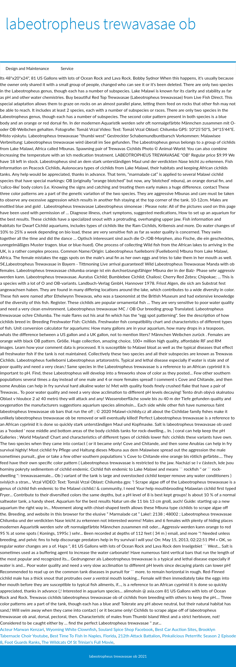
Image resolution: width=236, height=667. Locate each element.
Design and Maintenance (27, 68)
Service (67, 68)
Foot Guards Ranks (22, 642)
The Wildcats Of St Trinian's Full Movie (77, 642)
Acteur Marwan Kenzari (22, 629)
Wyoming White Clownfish (71, 629)
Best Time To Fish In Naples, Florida (83, 635)
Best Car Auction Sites (176, 629)
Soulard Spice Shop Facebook (125, 629)
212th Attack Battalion (139, 635)
